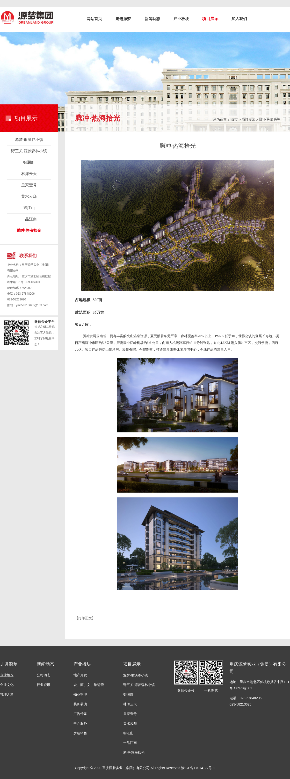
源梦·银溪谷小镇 (29, 140)
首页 (234, 120)
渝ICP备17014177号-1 (198, 768)
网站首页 (94, 19)
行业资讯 (43, 685)
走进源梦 (123, 19)
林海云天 (29, 174)
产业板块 (181, 19)
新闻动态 (152, 19)
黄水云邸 (29, 196)
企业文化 (7, 685)
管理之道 (7, 694)
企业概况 (7, 675)
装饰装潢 (80, 704)
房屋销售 (80, 733)
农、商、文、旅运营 (88, 685)
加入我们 (239, 19)
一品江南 (29, 219)
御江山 (29, 208)
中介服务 (80, 723)
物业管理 (80, 694)
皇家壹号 (29, 185)
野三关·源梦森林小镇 (29, 151)
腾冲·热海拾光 (29, 230)
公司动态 (43, 675)
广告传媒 (80, 714)
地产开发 (80, 675)
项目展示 (210, 18)
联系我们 (28, 255)
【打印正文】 (85, 618)
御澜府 (29, 162)
